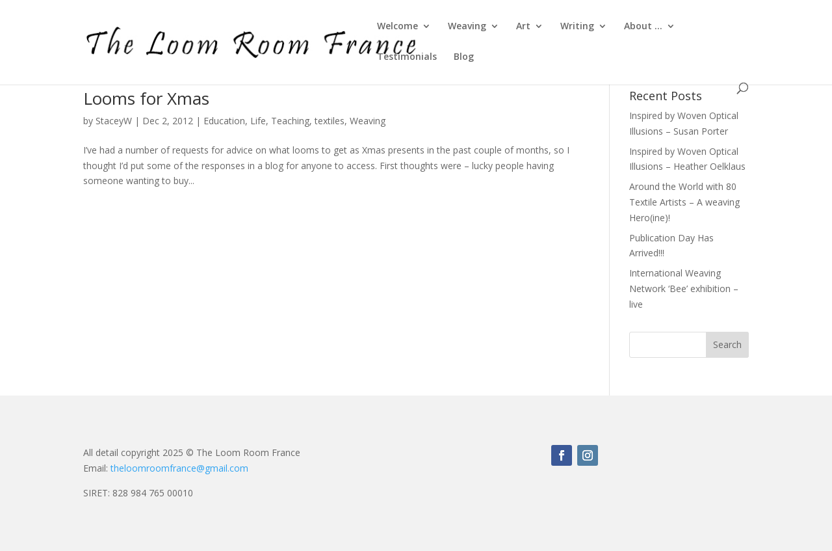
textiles (329, 120)
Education (224, 120)
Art (523, 26)
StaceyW (114, 120)
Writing (577, 26)
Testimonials (407, 57)
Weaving (467, 26)
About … (643, 26)
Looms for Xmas (146, 98)
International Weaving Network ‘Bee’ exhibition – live (683, 288)
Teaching (290, 120)
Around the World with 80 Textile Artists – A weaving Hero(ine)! (684, 202)
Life (258, 120)
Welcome (397, 26)
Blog (464, 57)
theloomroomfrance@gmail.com (179, 468)
